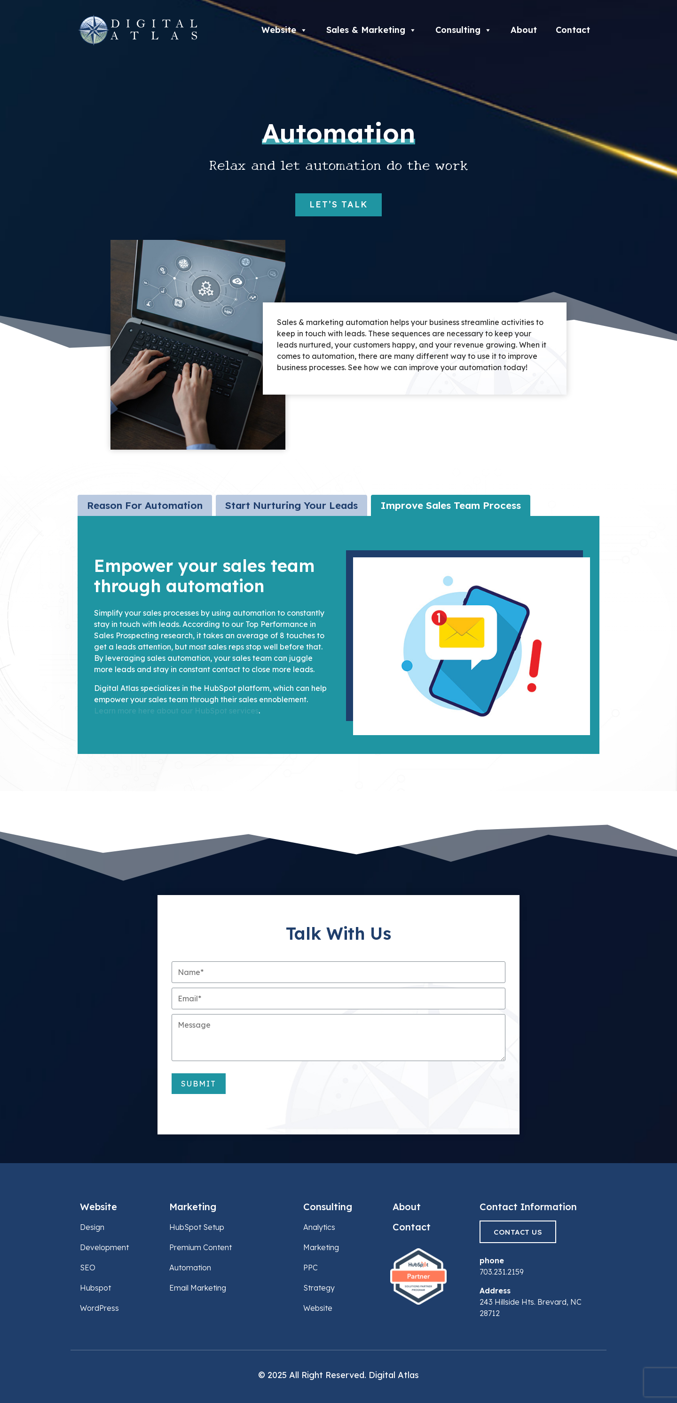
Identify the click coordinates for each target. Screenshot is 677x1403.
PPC (310, 1267)
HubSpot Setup (196, 1227)
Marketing (192, 1207)
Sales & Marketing (371, 29)
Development (104, 1247)
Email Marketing (197, 1287)
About (524, 29)
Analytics (319, 1227)
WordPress (99, 1308)
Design (92, 1227)
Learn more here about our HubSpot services (176, 710)
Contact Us (518, 1232)
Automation (190, 1267)
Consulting (463, 29)
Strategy (319, 1287)
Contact (573, 29)
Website (284, 29)
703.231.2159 (502, 1271)
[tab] (145, 505)
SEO (87, 1267)
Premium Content (200, 1247)
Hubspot (95, 1287)
